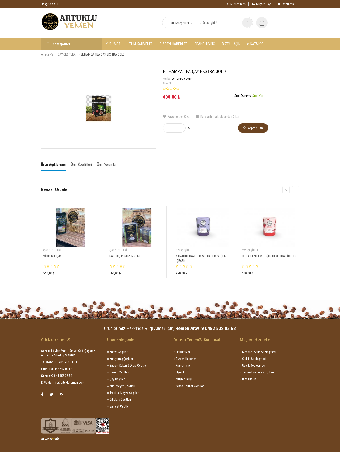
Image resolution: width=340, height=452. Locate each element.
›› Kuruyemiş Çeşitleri (120, 359)
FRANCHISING (204, 44)
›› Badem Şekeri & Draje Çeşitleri (127, 365)
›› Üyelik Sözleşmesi (252, 365)
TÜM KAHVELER (141, 44)
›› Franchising (182, 365)
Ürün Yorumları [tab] (107, 164)
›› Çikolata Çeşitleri (119, 399)
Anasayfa (47, 54)
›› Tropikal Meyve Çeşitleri (123, 393)
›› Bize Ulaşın (248, 379)
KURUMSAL (114, 44)
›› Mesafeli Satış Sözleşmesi (258, 352)
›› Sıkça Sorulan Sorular (189, 386)
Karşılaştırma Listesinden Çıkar (217, 116)
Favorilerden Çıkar (176, 116)
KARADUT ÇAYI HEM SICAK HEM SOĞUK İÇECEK (201, 258)
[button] (180, 23)
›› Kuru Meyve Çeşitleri (121, 386)
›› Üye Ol (179, 372)
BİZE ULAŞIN (231, 44)
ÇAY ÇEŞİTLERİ (67, 54)
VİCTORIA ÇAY (52, 256)
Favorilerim (286, 4)
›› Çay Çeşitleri (116, 379)
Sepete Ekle (253, 128)
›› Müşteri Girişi (183, 379)
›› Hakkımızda (182, 352)
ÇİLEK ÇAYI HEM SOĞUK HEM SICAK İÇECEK (269, 256)
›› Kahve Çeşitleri (117, 352)
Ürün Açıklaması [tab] (53, 164)
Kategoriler (58, 44)
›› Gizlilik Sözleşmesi (253, 359)
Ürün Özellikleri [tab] (81, 164)
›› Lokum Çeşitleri (118, 372)
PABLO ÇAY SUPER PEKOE (125, 256)
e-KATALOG (255, 44)
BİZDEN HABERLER (173, 44)
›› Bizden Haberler (185, 359)
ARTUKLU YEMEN (182, 78)
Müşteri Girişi (236, 4)
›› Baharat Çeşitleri (118, 406)
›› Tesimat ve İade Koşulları (257, 372)
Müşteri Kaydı (262, 4)
